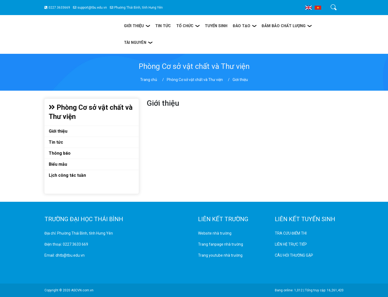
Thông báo (60, 153)
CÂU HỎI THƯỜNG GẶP (294, 255)
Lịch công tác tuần (67, 175)
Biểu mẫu (58, 164)
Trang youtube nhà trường (220, 255)
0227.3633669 (57, 7)
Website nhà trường (214, 233)
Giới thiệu (58, 131)
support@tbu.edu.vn (90, 7)
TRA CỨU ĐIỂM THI (291, 233)
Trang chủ (148, 79)
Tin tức (56, 142)
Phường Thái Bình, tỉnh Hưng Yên (136, 7)
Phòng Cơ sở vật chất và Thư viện (195, 79)
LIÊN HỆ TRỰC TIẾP (291, 244)
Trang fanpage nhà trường (220, 244)
